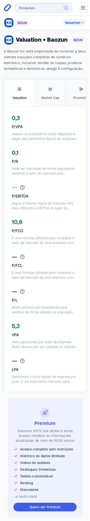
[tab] (19, 92)
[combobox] (43, 8)
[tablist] (45, 92)
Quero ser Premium (45, 507)
